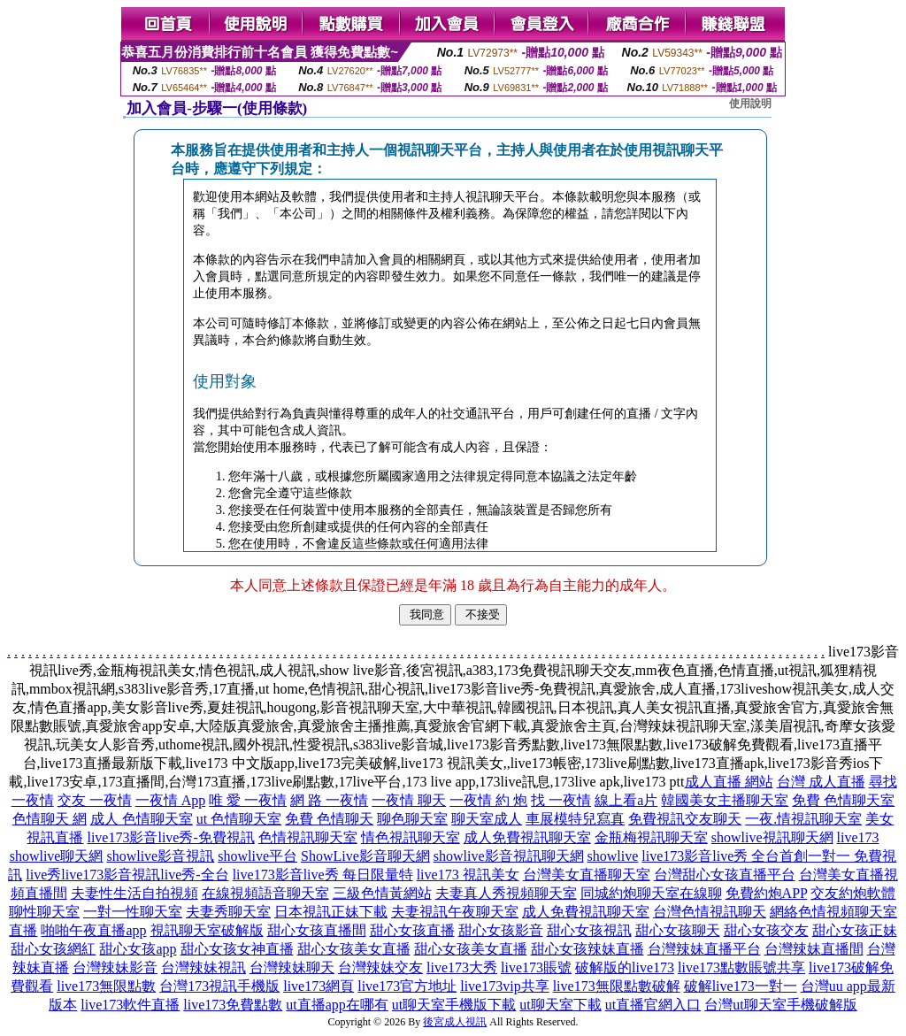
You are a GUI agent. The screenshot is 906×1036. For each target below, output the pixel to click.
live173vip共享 (504, 986)
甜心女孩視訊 (589, 930)
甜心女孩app (137, 948)
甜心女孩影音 (500, 930)
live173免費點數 (232, 1004)
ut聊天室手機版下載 (454, 1004)
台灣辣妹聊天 (292, 967)
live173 (858, 837)
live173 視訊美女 (468, 874)
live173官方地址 (407, 986)
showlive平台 (257, 855)
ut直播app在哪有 (337, 1004)
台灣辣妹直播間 (814, 948)
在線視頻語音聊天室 (265, 893)
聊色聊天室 (412, 818)
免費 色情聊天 (329, 818)
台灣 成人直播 (821, 781)
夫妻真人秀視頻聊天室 (506, 893)
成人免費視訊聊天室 (527, 837)
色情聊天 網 (49, 818)
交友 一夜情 (95, 800)
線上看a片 (626, 800)
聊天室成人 (486, 818)
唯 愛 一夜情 (248, 800)
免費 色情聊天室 (843, 800)
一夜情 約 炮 (488, 800)
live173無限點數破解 (616, 986)
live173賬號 (536, 967)
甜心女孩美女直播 (354, 948)
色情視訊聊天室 (307, 837)
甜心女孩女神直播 (237, 948)
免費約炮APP (767, 893)
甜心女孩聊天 (677, 930)
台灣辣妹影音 (115, 967)
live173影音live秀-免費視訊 (170, 837)
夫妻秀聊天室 (228, 911)
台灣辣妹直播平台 (704, 948)
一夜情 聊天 (409, 800)
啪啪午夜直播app (93, 930)
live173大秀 (461, 967)
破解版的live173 (624, 967)
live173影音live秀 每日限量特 (323, 874)
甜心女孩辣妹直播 (587, 948)
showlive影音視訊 (160, 855)
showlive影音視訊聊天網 (509, 855)
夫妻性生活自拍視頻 (134, 893)
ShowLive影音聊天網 (365, 855)
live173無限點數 (106, 986)
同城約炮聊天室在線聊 (651, 893)
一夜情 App (170, 800)
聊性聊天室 (44, 911)
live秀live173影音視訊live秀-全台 (127, 874)
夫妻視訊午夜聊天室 (454, 911)
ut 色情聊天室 (238, 818)
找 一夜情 (561, 800)
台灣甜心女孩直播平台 (724, 874)
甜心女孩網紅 (53, 948)
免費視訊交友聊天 (684, 818)
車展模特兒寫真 (575, 818)
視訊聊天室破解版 (207, 930)
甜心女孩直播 (412, 930)
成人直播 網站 (729, 781)
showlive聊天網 (57, 855)
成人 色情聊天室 (141, 818)
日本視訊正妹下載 (331, 911)
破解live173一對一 (740, 986)
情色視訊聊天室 (410, 837)
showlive (613, 855)
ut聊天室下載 (560, 1004)
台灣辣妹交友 (380, 967)
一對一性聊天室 (132, 911)
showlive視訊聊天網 (772, 837)
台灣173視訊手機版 (219, 986)
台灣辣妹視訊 (203, 967)
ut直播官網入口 (653, 1004)
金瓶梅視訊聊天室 (651, 837)
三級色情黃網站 (382, 893)
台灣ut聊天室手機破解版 (780, 1004)
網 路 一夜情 (329, 800)
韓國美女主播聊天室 (724, 800)
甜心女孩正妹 (854, 930)
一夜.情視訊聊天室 (803, 818)
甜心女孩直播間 (316, 930)
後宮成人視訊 (455, 1022)
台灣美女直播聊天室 (586, 874)
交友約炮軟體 (852, 893)
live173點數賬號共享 (741, 967)
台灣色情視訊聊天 (709, 911)
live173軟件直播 (130, 1004)
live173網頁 (318, 986)
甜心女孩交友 (766, 930)
